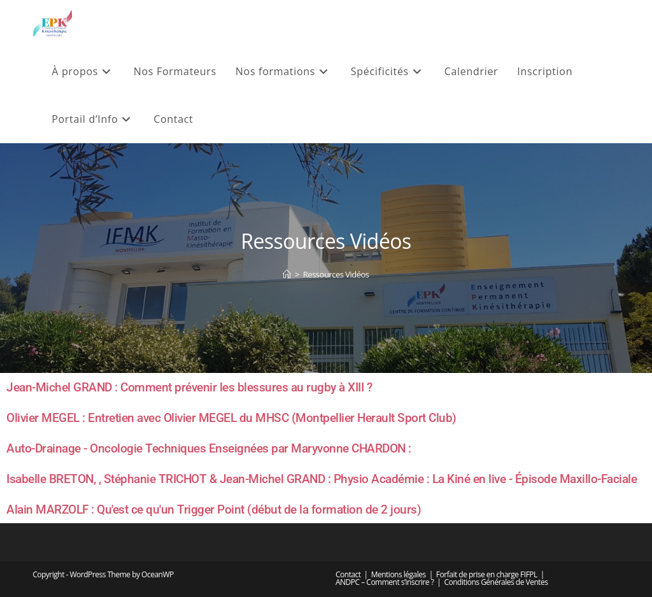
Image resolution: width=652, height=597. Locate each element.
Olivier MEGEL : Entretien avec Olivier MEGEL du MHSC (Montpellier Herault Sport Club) (231, 418)
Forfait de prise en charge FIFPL (486, 574)
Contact (348, 574)
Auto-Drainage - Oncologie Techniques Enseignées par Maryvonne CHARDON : (208, 448)
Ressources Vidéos (336, 274)
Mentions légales (398, 574)
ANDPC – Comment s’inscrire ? (385, 582)
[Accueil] (287, 274)
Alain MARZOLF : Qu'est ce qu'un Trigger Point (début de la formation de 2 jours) (213, 509)
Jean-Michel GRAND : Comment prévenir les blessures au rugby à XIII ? (189, 387)
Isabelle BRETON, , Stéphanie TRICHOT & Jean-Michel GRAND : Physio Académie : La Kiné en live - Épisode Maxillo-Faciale (321, 479)
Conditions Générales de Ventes (496, 582)
